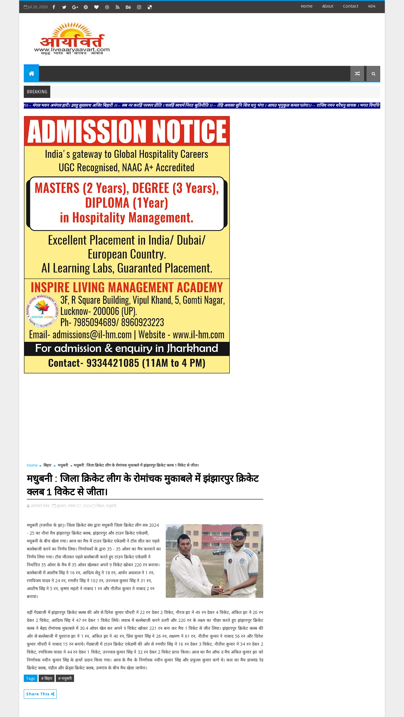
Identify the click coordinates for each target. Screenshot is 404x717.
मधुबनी (63, 465)
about (327, 6)
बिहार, (101, 505)
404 (371, 6)
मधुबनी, (111, 505)
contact (350, 6)
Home (307, 6)
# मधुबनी (65, 678)
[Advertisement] (269, 36)
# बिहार (46, 678)
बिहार (47, 465)
